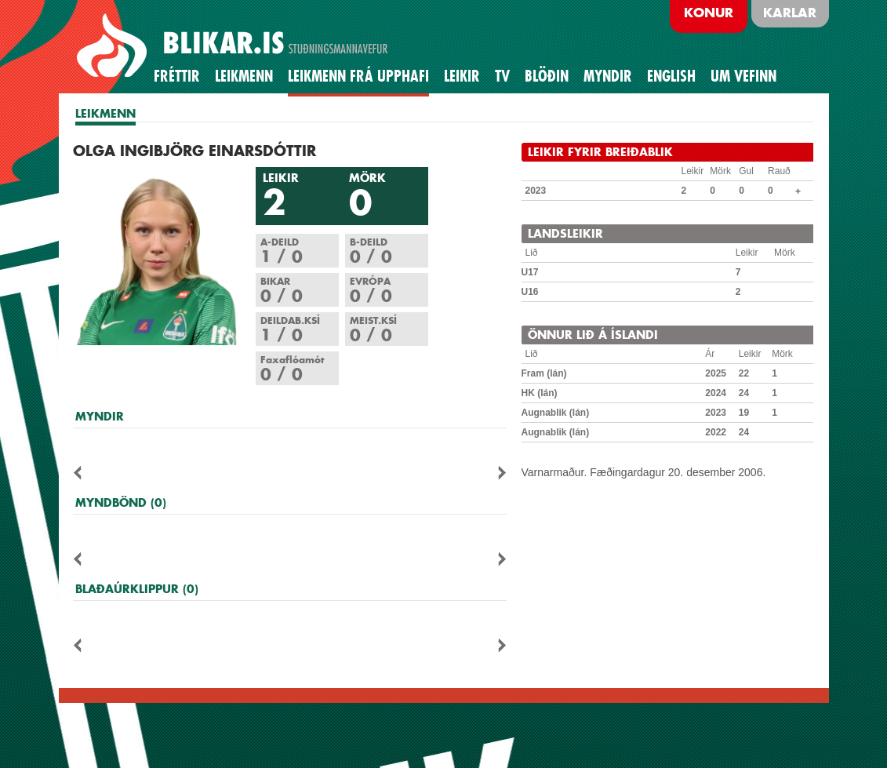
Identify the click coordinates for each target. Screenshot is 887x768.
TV (502, 76)
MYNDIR (99, 416)
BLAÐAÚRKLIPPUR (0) (136, 588)
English (671, 76)
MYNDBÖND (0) (120, 502)
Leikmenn (244, 76)
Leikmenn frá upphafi (358, 76)
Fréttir (177, 76)
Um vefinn (743, 76)
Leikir (462, 76)
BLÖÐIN (547, 76)
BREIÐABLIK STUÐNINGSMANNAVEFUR (234, 46)
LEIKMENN (105, 113)
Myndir (607, 76)
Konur (708, 12)
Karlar (789, 12)
